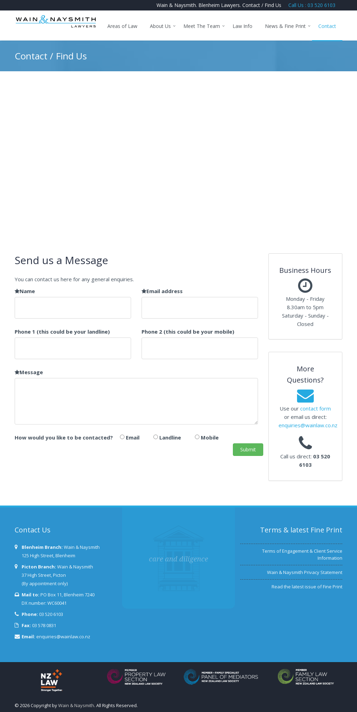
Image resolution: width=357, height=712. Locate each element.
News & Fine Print (285, 26)
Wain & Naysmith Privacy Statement (304, 572)
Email (132, 437)
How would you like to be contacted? (64, 437)
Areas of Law (122, 26)
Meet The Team (201, 26)
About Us (160, 26)
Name (25, 291)
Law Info (242, 26)
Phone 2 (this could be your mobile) (188, 331)
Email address (162, 291)
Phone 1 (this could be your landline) (62, 331)
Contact (327, 26)
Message (29, 372)
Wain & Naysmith (76, 705)
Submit (248, 449)
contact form (315, 408)
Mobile (210, 437)
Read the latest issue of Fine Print (307, 586)
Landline (170, 437)
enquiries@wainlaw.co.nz (308, 425)
